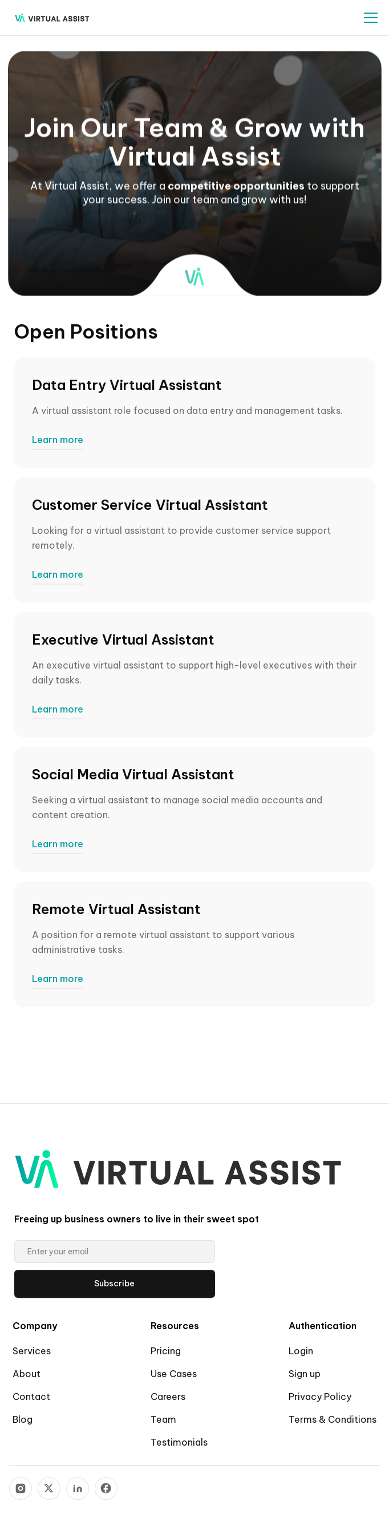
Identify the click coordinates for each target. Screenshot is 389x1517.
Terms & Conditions (332, 1419)
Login (301, 1350)
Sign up (305, 1373)
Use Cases (174, 1373)
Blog (23, 1419)
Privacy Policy (320, 1396)
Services (32, 1350)
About (26, 1373)
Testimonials (179, 1442)
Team (163, 1419)
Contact (31, 1396)
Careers (168, 1396)
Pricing (166, 1350)
